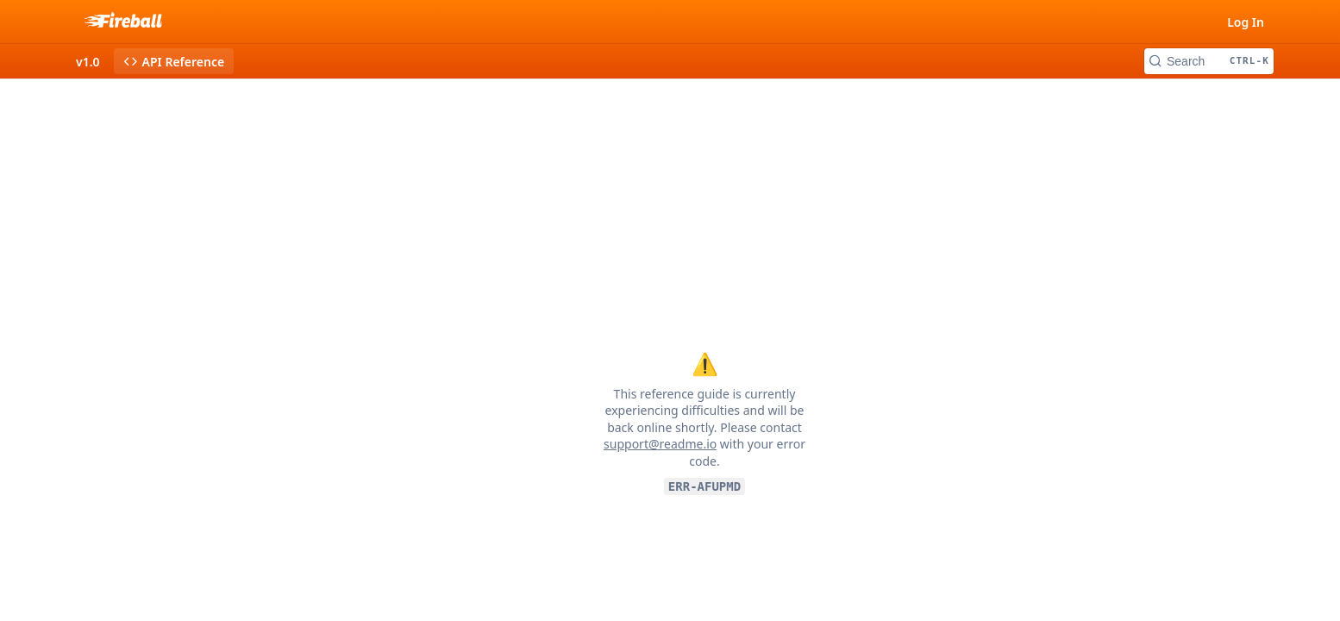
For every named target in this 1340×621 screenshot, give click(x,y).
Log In (1245, 22)
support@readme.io (660, 444)
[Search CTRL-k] (1209, 61)
